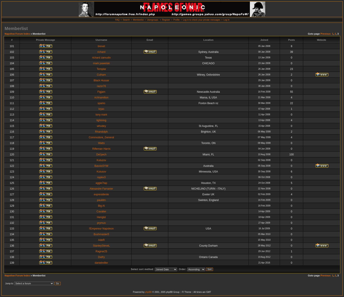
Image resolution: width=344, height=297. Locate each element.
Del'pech (101, 154)
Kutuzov (101, 160)
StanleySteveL (101, 245)
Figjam (101, 91)
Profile (176, 20)
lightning (101, 120)
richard (101, 51)
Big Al (101, 205)
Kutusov (101, 171)
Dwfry (101, 257)
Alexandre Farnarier (101, 188)
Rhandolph (101, 131)
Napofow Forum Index (17, 33)
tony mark (101, 114)
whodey (101, 126)
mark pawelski (101, 63)
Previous (326, 33)
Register (166, 20)
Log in (226, 20)
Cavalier (101, 211)
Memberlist (138, 20)
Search (126, 20)
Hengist (101, 217)
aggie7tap (101, 183)
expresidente (101, 194)
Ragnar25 (101, 251)
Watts (101, 143)
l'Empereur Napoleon (101, 228)
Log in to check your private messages (201, 20)
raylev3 (101, 177)
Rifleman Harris (101, 148)
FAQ (117, 20)
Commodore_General (101, 137)
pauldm (101, 200)
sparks (101, 103)
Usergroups (152, 20)
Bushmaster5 (101, 234)
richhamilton (101, 97)
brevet (101, 46)
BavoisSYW (101, 165)
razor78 (101, 86)
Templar (101, 69)
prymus (101, 222)
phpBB (148, 292)
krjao (101, 108)
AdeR (101, 240)
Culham (101, 74)
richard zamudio (101, 57)
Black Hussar (101, 80)
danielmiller (101, 262)
